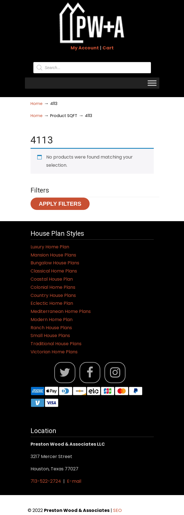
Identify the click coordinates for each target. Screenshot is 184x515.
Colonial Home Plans (53, 287)
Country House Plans (53, 295)
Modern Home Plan (52, 319)
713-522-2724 (46, 481)
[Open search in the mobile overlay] (92, 67)
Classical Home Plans (54, 271)
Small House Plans (50, 335)
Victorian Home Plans (54, 352)
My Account (85, 48)
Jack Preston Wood (92, 23)
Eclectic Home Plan (52, 303)
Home (37, 103)
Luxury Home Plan (50, 247)
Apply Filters (60, 204)
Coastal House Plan (52, 279)
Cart (108, 48)
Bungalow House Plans (55, 263)
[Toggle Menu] (152, 83)
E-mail (74, 481)
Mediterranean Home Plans (61, 311)
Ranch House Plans (51, 327)
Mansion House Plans (53, 255)
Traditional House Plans (56, 343)
